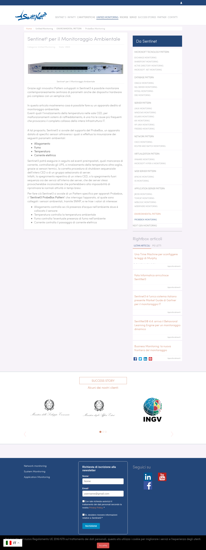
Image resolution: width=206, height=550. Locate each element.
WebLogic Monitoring (145, 202)
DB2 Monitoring (142, 95)
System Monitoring (34, 471)
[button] (179, 3)
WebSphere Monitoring (145, 206)
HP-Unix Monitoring (144, 124)
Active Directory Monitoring (148, 65)
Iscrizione (91, 525)
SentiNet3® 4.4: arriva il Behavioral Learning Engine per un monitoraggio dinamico (157, 325)
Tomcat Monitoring (144, 198)
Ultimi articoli (142, 245)
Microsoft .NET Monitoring (148, 69)
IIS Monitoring (141, 181)
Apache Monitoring (144, 176)
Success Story (103, 380)
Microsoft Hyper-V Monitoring (150, 163)
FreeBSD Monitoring (144, 128)
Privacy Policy (96, 507)
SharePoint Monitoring (146, 61)
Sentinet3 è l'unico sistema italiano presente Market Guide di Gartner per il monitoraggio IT (155, 300)
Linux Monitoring (143, 108)
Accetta (103, 545)
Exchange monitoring (145, 57)
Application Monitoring (37, 477)
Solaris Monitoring (144, 116)
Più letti (156, 245)
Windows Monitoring (145, 112)
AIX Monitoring (142, 120)
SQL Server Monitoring (145, 87)
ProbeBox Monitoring (145, 219)
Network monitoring (35, 465)
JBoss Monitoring (143, 194)
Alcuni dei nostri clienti (103, 387)
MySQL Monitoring (143, 91)
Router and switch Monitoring (150, 146)
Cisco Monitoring (143, 142)
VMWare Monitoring (144, 159)
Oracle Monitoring (144, 83)
